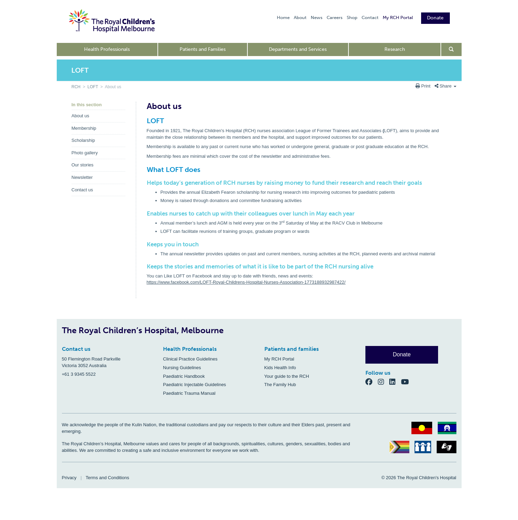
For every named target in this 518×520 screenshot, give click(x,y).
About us (80, 115)
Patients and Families (203, 49)
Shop (352, 17)
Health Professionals (107, 49)
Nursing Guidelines (182, 367)
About (300, 17)
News (316, 17)
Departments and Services (298, 49)
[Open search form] (451, 49)
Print (424, 86)
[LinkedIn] (395, 381)
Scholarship (83, 140)
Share (445, 86)
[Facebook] (371, 381)
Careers (335, 17)
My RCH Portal (398, 17)
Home (283, 17)
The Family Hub (280, 384)
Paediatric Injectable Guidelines (194, 384)
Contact (370, 17)
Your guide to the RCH (286, 376)
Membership (84, 128)
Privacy (69, 477)
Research (394, 49)
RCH (76, 86)
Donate (435, 18)
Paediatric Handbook (184, 376)
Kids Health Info (280, 367)
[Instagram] (384, 381)
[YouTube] (407, 381)
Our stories (83, 164)
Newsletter (82, 177)
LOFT (93, 86)
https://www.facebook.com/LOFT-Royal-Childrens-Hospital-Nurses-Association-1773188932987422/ (246, 282)
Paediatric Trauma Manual (189, 393)
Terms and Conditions (107, 477)
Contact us (82, 189)
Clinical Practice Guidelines (190, 359)
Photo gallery (85, 152)
